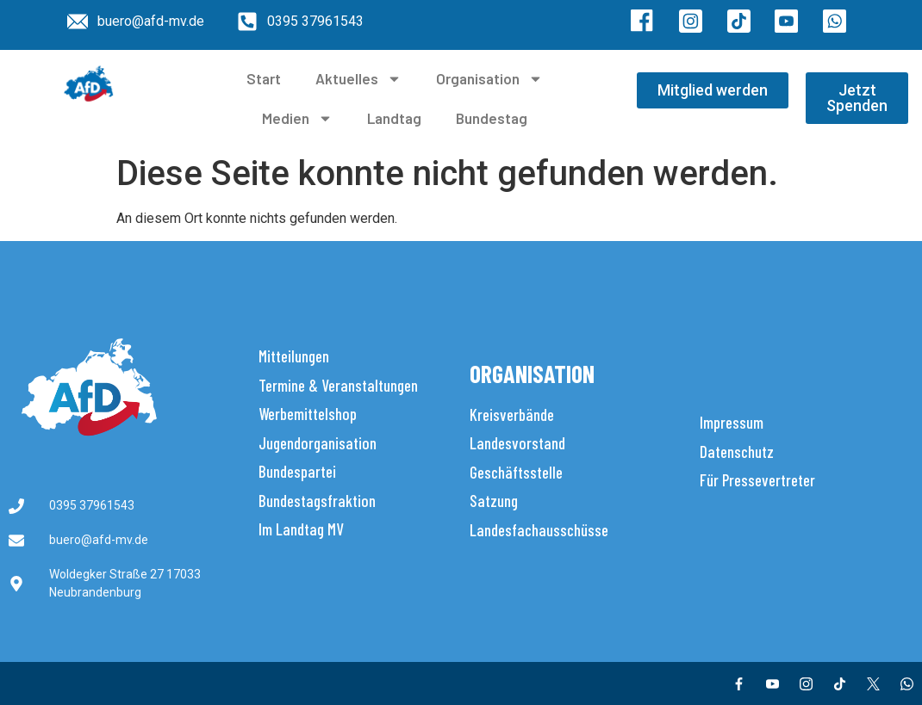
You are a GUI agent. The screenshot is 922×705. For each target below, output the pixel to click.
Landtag (394, 118)
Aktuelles (358, 79)
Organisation (489, 79)
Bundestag (491, 118)
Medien (297, 118)
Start (263, 78)
